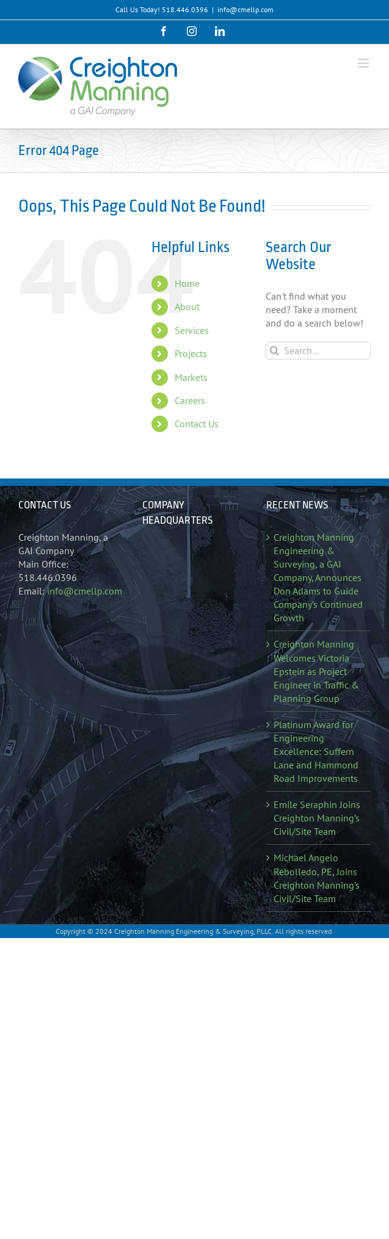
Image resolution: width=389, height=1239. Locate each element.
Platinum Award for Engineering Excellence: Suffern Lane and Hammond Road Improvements (316, 751)
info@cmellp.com (245, 9)
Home (187, 283)
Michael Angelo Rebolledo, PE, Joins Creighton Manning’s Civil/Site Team (317, 877)
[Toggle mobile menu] (364, 63)
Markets (191, 377)
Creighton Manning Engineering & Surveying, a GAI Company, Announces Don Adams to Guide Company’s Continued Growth (318, 577)
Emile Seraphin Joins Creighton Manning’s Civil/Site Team (317, 817)
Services (192, 330)
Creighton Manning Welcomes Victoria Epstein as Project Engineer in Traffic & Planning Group (316, 671)
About (187, 306)
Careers (190, 400)
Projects (191, 353)
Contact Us (197, 423)
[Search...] (318, 350)
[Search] (274, 350)
